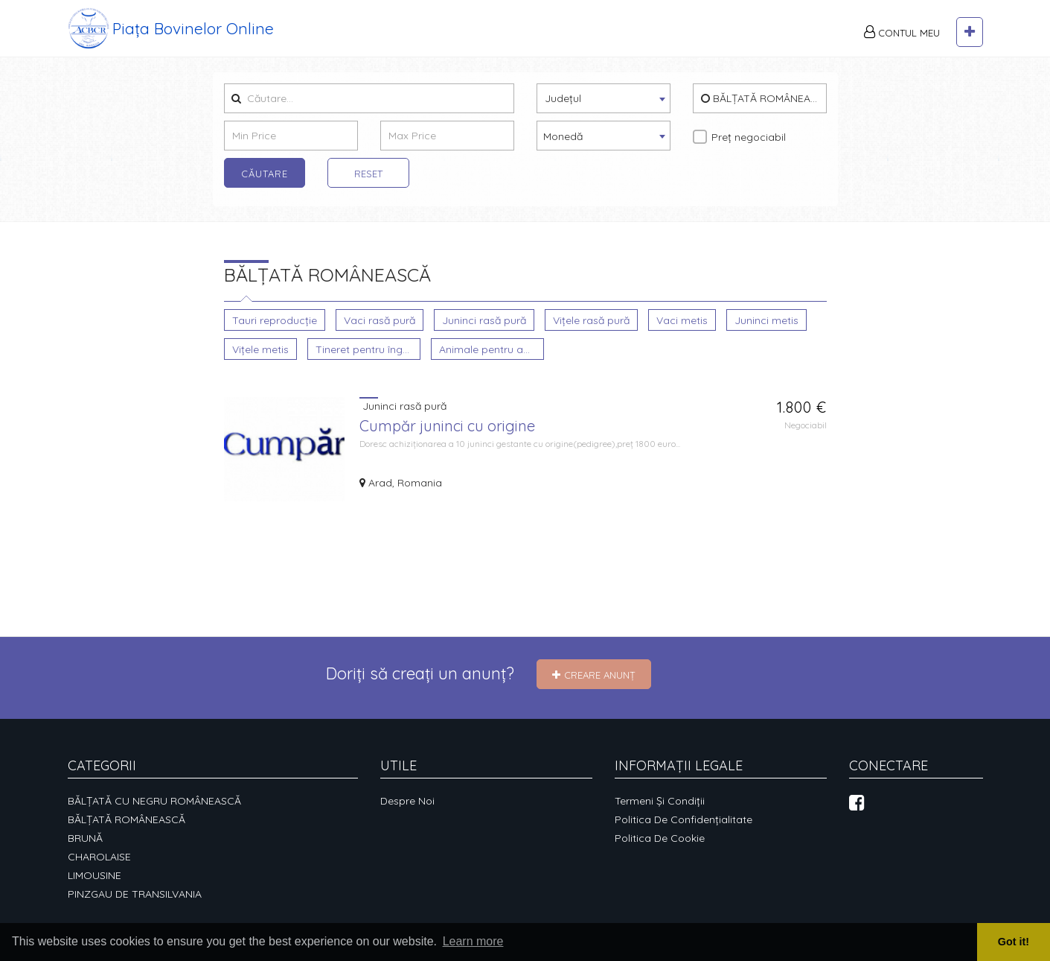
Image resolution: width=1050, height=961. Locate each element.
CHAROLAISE (99, 856)
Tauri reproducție (274, 320)
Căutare (264, 174)
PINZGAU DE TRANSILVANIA (135, 894)
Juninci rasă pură (484, 320)
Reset (368, 174)
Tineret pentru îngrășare (368, 349)
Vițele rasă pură (591, 320)
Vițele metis (260, 349)
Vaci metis (682, 320)
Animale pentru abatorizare (491, 349)
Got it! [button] (1013, 942)
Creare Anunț (594, 675)
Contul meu (902, 32)
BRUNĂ (85, 838)
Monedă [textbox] (563, 136)
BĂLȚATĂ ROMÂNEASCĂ (764, 98)
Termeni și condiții (660, 801)
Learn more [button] (473, 941)
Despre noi (407, 801)
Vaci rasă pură (379, 320)
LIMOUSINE (94, 875)
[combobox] (603, 98)
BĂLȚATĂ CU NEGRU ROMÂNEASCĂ (154, 801)
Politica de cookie (660, 838)
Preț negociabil (748, 137)
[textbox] (603, 97)
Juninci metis (766, 320)
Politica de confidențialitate (683, 819)
